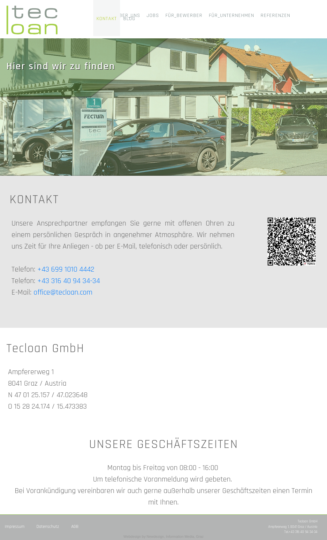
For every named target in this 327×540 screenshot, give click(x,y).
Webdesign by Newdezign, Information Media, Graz (163, 536)
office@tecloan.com (63, 292)
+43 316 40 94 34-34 (68, 281)
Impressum (15, 526)
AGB (75, 526)
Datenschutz (47, 526)
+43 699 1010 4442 (65, 269)
